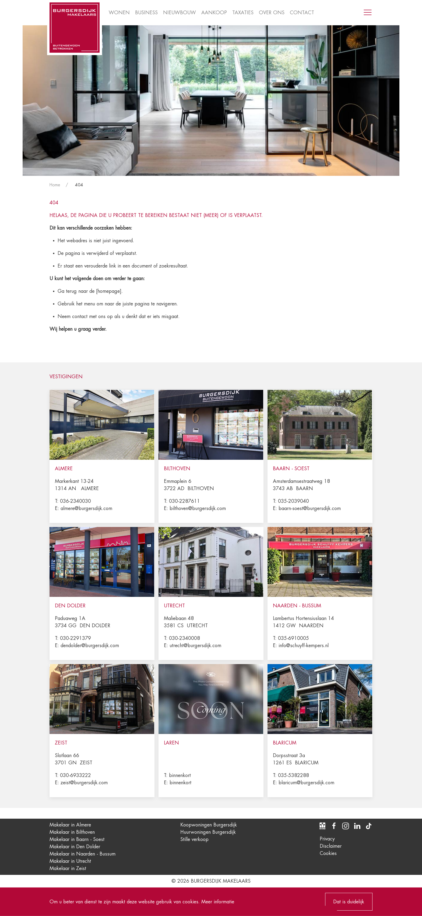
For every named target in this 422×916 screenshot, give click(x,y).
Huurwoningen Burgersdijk (208, 832)
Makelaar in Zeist (68, 868)
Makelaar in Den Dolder (75, 846)
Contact (302, 12)
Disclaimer (331, 846)
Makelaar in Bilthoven (72, 832)
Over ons (271, 12)
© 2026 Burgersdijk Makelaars (211, 881)
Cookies (328, 853)
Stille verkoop (194, 839)
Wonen (119, 12)
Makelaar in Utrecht (70, 861)
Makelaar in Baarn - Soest (77, 839)
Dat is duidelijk (348, 901)
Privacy (327, 838)
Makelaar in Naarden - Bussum (82, 853)
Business (146, 12)
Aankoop (214, 12)
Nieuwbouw (179, 12)
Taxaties (243, 12)
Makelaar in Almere (70, 824)
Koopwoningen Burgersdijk (208, 824)
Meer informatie (217, 901)
